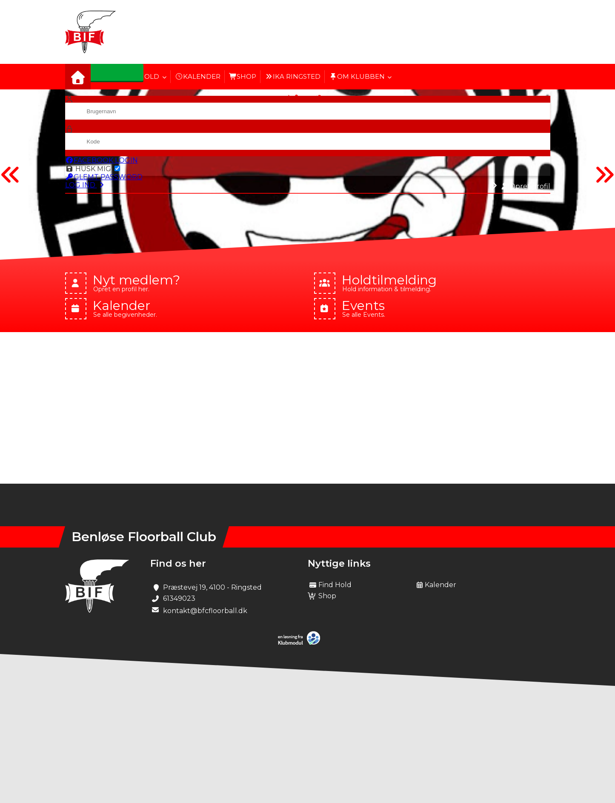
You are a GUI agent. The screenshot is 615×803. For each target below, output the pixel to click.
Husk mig (92, 169)
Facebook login (101, 160)
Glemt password (104, 177)
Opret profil (525, 186)
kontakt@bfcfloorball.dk (205, 611)
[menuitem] (78, 76)
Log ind (85, 185)
